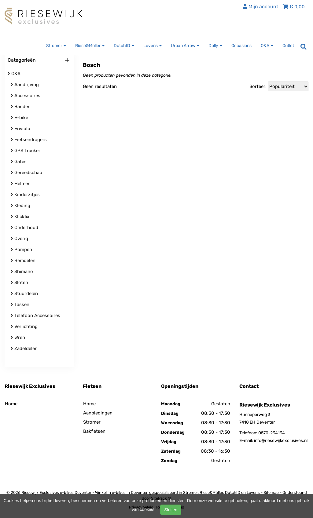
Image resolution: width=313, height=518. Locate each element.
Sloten (19, 282)
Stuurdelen (24, 293)
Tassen (20, 304)
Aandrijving (25, 84)
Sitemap (271, 492)
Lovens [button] (152, 45)
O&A (14, 73)
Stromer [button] (56, 45)
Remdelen (23, 260)
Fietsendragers (29, 139)
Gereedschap (26, 172)
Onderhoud (24, 227)
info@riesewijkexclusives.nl (280, 440)
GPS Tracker (25, 150)
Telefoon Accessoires (35, 315)
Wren (18, 337)
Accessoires (25, 95)
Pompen (21, 249)
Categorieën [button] (39, 60)
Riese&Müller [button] (90, 45)
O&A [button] (267, 45)
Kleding (20, 205)
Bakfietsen (94, 431)
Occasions (241, 45)
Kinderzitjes (25, 194)
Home (11, 404)
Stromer (92, 422)
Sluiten (170, 509)
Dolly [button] (215, 45)
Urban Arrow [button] (185, 45)
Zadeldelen (24, 348)
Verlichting (24, 326)
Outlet (288, 45)
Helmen (21, 183)
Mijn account (260, 6)
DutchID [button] (124, 45)
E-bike (19, 117)
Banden (21, 106)
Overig (19, 238)
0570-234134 (271, 433)
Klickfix (20, 216)
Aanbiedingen (97, 413)
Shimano (22, 271)
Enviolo (20, 128)
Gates (19, 161)
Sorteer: (258, 86)
